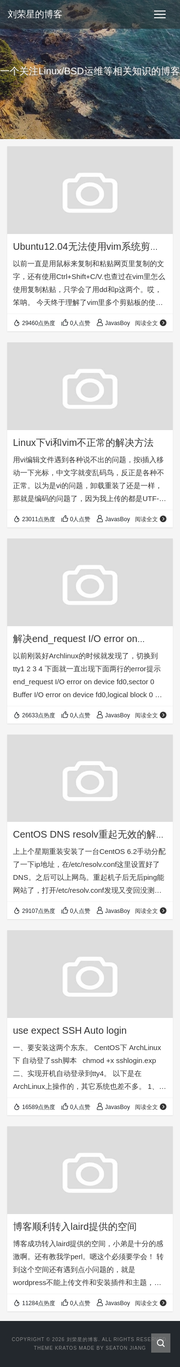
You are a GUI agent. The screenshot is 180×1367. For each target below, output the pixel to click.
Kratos (66, 1348)
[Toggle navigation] (159, 14)
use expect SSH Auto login (70, 1030)
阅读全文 (151, 323)
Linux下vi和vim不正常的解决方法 (83, 442)
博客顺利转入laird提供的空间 (75, 1226)
